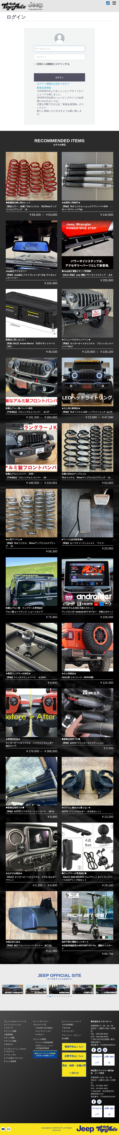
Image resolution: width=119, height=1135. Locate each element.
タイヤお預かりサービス (13, 1058)
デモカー (40, 1034)
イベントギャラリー (41, 1021)
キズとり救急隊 (10, 1061)
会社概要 (65, 1038)
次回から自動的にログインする (53, 64)
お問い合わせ (109, 1060)
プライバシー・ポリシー (71, 1035)
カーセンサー (68, 1031)
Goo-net (66, 1028)
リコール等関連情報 (44, 1042)
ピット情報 (9, 1038)
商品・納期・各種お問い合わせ (74, 1069)
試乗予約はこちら (74, 1056)
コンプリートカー (43, 1031)
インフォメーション (13, 1025)
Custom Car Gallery (44, 1028)
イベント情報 (10, 1031)
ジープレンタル (10, 1055)
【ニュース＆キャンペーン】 (15, 1021)
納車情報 (8, 1034)
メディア (8, 1028)
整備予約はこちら (74, 1046)
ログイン (59, 77)
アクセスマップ (97, 1060)
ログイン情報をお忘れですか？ (53, 84)
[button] (47, 996)
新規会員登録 (44, 87)
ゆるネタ (8, 1044)
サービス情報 (10, 1041)
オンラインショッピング (71, 1021)
